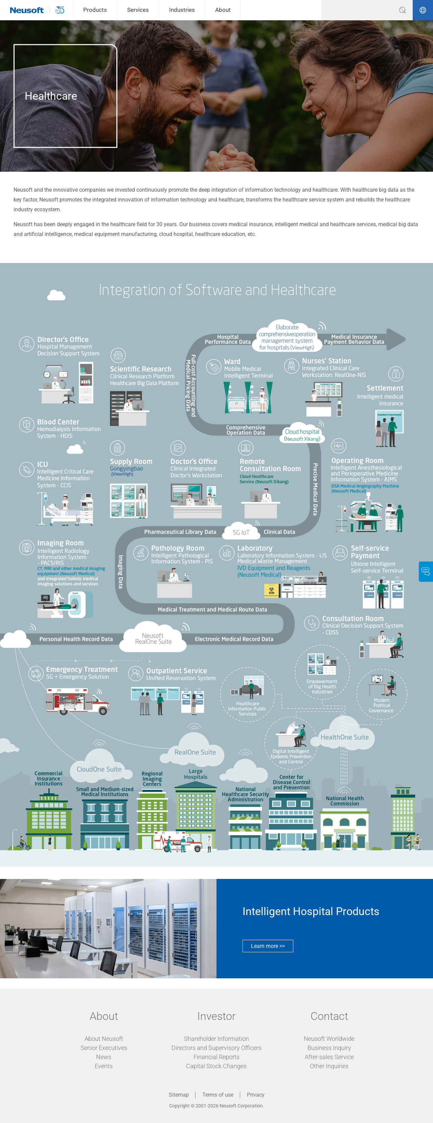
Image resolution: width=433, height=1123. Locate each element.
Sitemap (179, 1095)
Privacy (256, 1095)
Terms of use (217, 1095)
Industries (182, 9)
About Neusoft (104, 1038)
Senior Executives (104, 1047)
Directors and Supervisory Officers (216, 1047)
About (223, 9)
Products (95, 9)
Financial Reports (216, 1056)
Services (138, 9)
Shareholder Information (216, 1038)
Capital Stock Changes (216, 1066)
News (103, 1056)
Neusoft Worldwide (329, 1038)
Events (104, 1066)
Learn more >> (268, 946)
